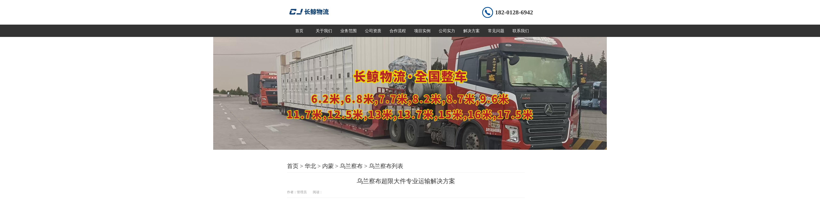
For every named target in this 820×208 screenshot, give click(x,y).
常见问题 (496, 31)
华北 (310, 166)
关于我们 (324, 31)
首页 (299, 31)
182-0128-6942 (514, 12)
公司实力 (447, 31)
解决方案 (471, 31)
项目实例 (422, 31)
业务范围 (348, 31)
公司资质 (373, 31)
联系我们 (520, 31)
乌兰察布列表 (386, 166)
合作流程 (398, 31)
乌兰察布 (351, 166)
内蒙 (328, 166)
